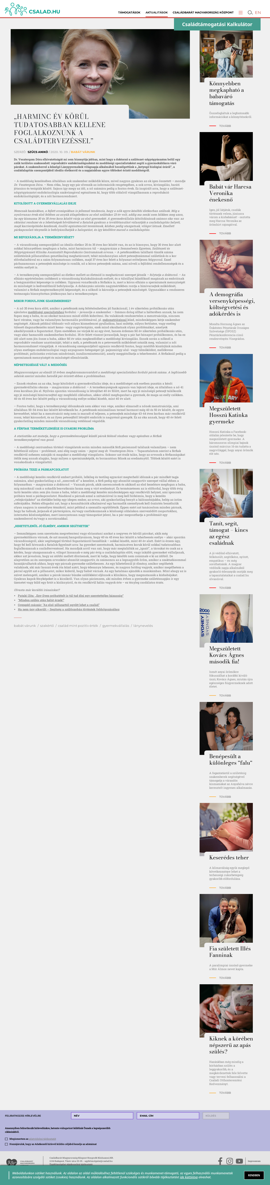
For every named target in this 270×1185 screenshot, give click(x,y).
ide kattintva (189, 1177)
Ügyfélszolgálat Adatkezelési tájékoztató (71, 1164)
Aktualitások (157, 12)
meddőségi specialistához (46, 312)
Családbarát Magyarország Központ (203, 12)
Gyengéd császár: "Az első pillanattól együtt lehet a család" (59, 605)
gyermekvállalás (115, 626)
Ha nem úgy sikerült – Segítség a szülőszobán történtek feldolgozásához (68, 609)
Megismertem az (32, 1138)
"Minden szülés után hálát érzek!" (41, 600)
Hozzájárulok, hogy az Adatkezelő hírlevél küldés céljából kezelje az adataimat (53, 1144)
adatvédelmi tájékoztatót (42, 1138)
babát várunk (25, 626)
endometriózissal (115, 320)
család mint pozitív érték (78, 626)
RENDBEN (254, 1175)
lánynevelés (143, 626)
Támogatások (129, 12)
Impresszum (254, 1161)
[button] (241, 12)
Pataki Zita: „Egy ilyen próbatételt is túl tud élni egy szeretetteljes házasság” (71, 595)
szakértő (47, 626)
